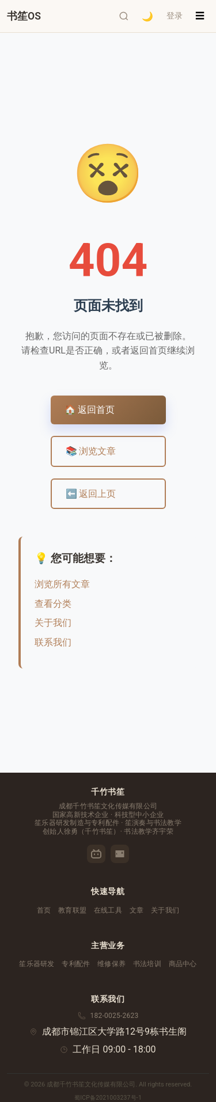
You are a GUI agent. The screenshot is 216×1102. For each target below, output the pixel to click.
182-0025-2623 (114, 1016)
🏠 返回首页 (90, 409)
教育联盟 (72, 910)
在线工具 (108, 910)
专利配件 (76, 964)
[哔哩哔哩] (96, 854)
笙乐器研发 (36, 964)
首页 (44, 910)
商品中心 (183, 964)
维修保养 (111, 964)
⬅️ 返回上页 (91, 493)
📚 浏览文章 (91, 451)
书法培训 (147, 964)
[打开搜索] (123, 16)
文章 (136, 910)
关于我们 (53, 622)
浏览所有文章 (62, 584)
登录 (174, 15)
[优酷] (120, 854)
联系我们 (53, 642)
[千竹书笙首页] (24, 16)
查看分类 (53, 603)
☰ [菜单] (199, 16)
